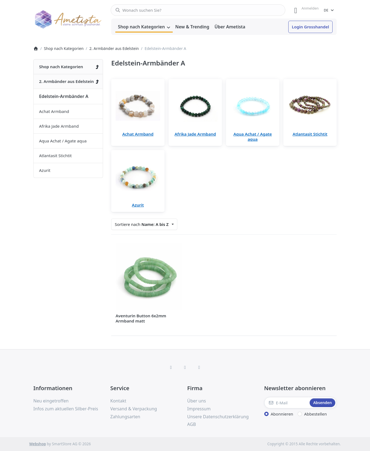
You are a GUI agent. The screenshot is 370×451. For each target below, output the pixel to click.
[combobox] (198, 10)
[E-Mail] (286, 402)
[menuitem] (144, 27)
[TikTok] (199, 367)
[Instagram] (185, 367)
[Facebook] (171, 367)
